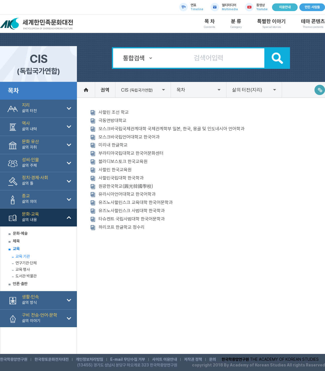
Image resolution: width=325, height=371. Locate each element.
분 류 (236, 23)
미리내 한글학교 (113, 145)
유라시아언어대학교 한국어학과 (127, 194)
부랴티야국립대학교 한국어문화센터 (131, 153)
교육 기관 (22, 256)
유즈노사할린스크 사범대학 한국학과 (132, 210)
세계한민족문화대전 (37, 24)
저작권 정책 (193, 359)
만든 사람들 (312, 7)
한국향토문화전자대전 (51, 359)
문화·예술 (20, 233)
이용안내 (285, 7)
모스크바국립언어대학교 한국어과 (129, 137)
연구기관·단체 (26, 263)
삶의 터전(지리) (247, 90)
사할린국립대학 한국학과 (121, 178)
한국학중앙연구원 (13, 359)
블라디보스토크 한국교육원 (123, 161)
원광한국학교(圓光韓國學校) (126, 186)
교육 (16, 248)
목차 (181, 90)
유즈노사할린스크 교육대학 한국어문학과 (136, 202)
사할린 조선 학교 (114, 112)
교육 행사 (22, 269)
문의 (212, 359)
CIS (137, 90)
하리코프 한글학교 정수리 (122, 227)
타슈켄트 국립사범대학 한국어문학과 (132, 219)
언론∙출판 (20, 283)
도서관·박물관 (26, 276)
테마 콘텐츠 (313, 23)
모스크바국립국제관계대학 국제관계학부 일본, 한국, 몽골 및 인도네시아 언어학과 (171, 128)
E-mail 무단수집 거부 (127, 359)
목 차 (209, 23)
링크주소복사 (319, 90)
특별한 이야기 (271, 23)
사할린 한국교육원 (115, 169)
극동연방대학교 (112, 120)
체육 (16, 241)
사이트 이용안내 (164, 359)
